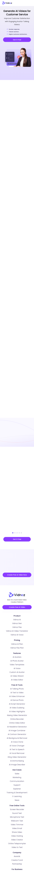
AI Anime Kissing (17, 761)
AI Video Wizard (17, 677)
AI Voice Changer (17, 746)
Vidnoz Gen (17, 624)
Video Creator (17, 840)
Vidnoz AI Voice (17, 635)
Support (17, 786)
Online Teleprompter (17, 844)
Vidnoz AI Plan (17, 645)
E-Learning (17, 797)
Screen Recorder (17, 810)
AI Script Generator (17, 704)
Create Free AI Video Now (17, 575)
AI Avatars (17, 658)
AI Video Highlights (17, 712)
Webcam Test (17, 821)
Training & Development (17, 793)
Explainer (17, 789)
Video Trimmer (17, 825)
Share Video (17, 833)
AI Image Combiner (17, 731)
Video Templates (17, 665)
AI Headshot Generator (17, 727)
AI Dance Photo (17, 701)
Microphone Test (17, 818)
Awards (17, 857)
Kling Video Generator (17, 758)
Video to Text (17, 848)
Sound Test (17, 814)
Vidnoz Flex (17, 628)
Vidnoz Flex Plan (17, 648)
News (17, 801)
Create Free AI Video (17, 607)
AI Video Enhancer (17, 697)
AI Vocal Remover (17, 754)
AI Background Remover (17, 739)
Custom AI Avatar (17, 673)
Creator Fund (17, 861)
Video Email (17, 829)
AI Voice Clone (17, 742)
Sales (17, 774)
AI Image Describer (17, 765)
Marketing (17, 778)
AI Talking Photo (17, 689)
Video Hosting (17, 836)
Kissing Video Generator (17, 716)
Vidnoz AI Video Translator (17, 632)
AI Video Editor (17, 680)
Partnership (17, 864)
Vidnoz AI (17, 620)
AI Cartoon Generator (17, 735)
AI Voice (17, 669)
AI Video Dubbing (17, 708)
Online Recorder (17, 720)
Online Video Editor (17, 723)
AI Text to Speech (17, 750)
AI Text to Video (17, 693)
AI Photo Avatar (17, 661)
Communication (17, 782)
